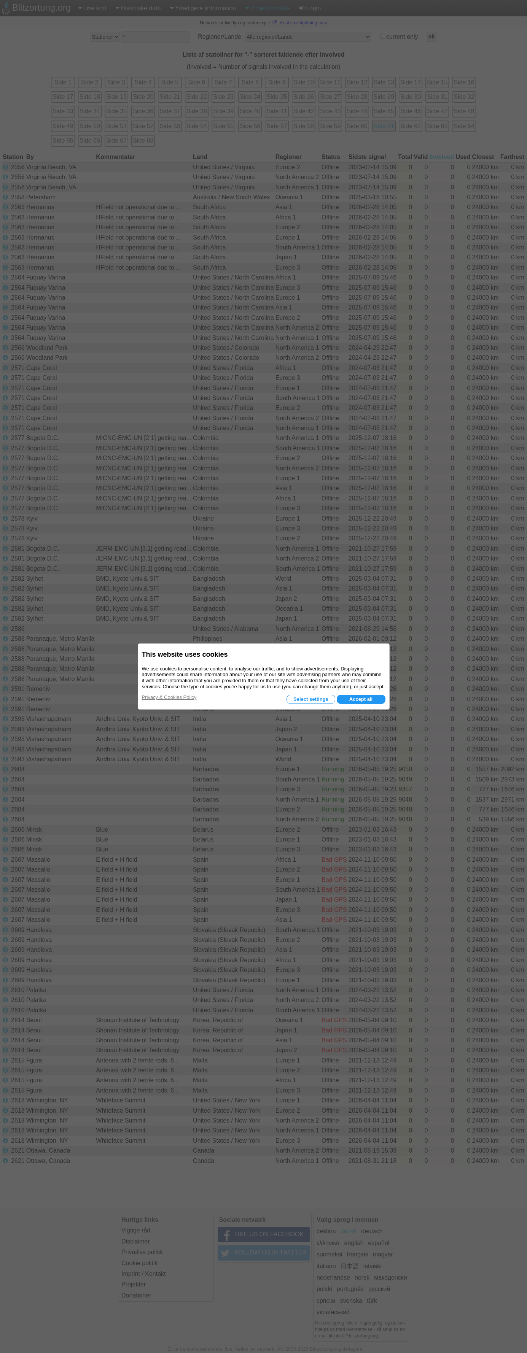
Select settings (310, 699)
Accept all (361, 699)
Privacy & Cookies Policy (169, 697)
